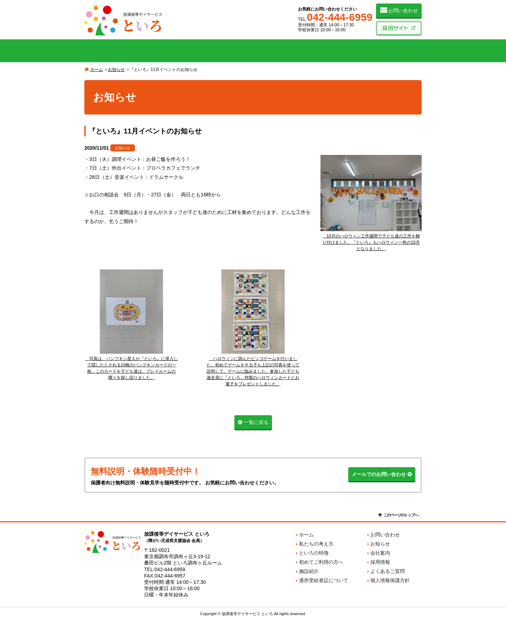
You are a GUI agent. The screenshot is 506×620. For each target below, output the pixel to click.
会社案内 (388, 50)
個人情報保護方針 (390, 580)
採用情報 (380, 562)
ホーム (96, 69)
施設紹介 (320, 50)
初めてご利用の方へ (253, 50)
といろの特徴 (185, 50)
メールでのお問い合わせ (379, 474)
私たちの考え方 (118, 50)
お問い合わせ (403, 10)
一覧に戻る (256, 422)
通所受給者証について (323, 580)
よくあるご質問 (387, 571)
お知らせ (116, 69)
